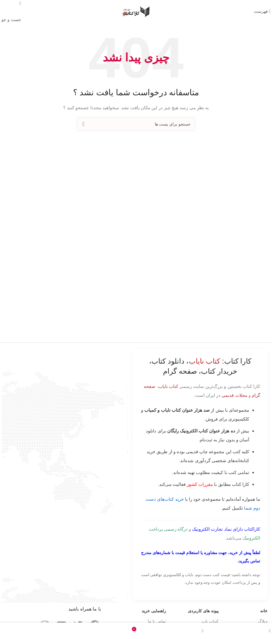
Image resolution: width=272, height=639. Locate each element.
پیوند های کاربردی (203, 610)
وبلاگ (263, 621)
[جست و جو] (136, 124)
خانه (264, 610)
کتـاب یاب (210, 621)
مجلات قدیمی (234, 395)
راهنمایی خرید (154, 610)
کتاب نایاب (168, 386)
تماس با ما (157, 621)
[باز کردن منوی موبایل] (262, 11)
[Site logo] (136, 11)
